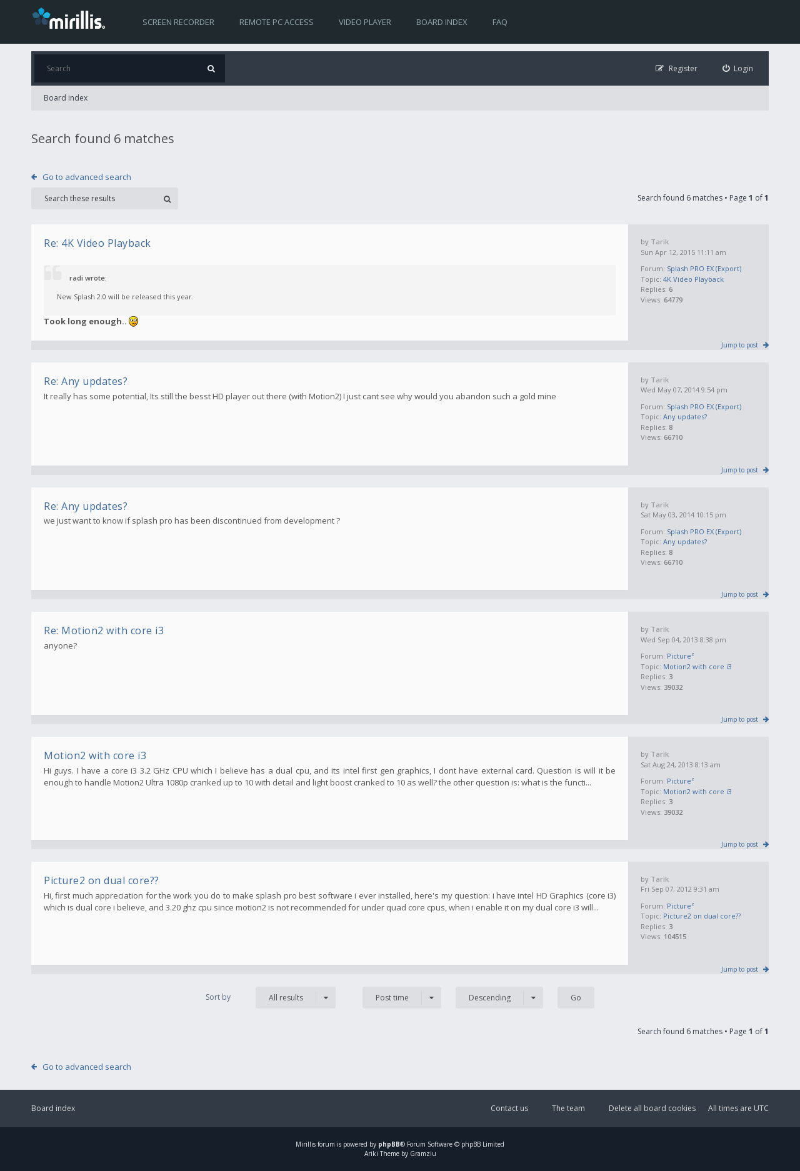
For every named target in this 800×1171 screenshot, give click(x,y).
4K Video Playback (693, 279)
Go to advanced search (86, 176)
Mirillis (306, 1144)
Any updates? (685, 416)
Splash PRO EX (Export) (704, 268)
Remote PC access (276, 21)
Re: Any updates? (86, 381)
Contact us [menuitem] (509, 1108)
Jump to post (739, 345)
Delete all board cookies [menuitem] (652, 1108)
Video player (365, 21)
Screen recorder (178, 21)
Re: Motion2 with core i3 (104, 630)
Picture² (680, 655)
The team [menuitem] (568, 1108)
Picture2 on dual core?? (702, 915)
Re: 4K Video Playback (97, 243)
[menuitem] (738, 68)
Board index (442, 21)
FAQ (500, 21)
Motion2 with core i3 (697, 666)
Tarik (660, 241)
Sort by (218, 997)
